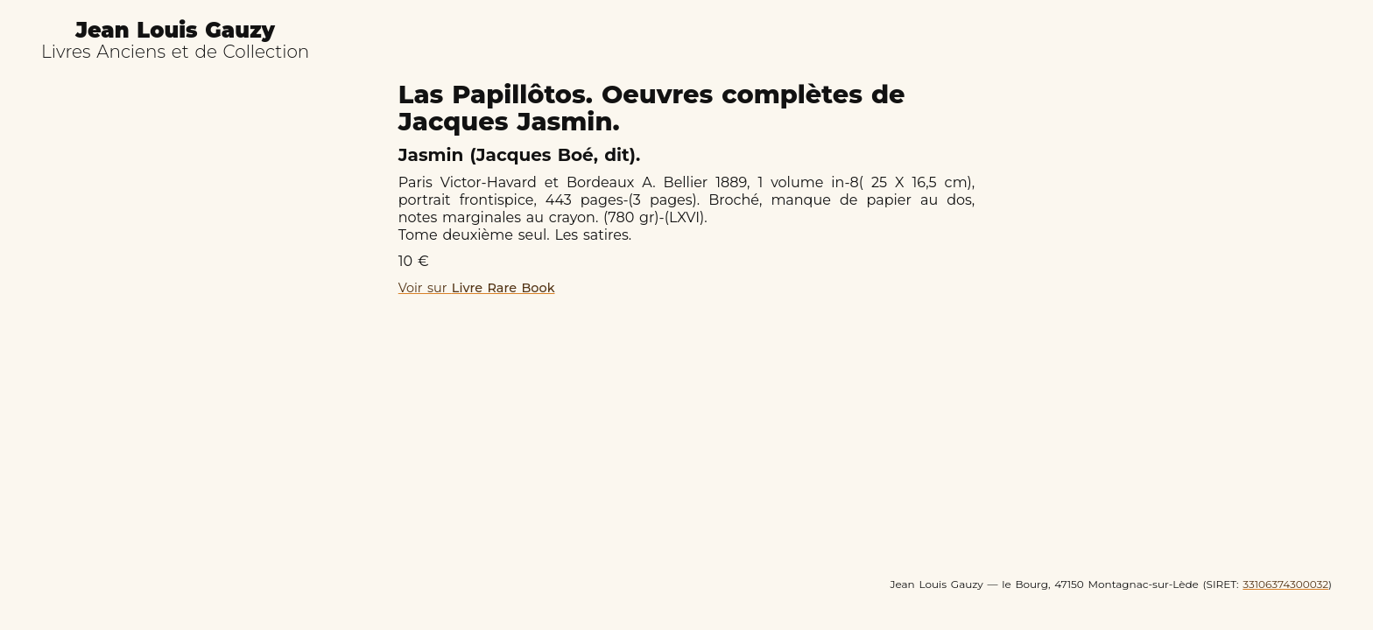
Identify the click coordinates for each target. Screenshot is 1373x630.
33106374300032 (1285, 584)
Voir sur (476, 288)
